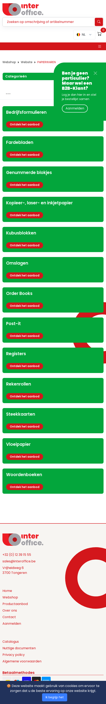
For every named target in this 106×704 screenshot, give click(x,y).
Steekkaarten (20, 414)
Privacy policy (13, 654)
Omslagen (17, 263)
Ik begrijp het (55, 697)
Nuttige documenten (19, 648)
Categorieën (16, 76)
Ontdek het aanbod (24, 124)
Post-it (13, 323)
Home (7, 590)
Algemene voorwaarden (21, 661)
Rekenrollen (18, 384)
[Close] (95, 73)
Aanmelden (75, 108)
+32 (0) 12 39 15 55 (16, 554)
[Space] (22, 539)
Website (26, 62)
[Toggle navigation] (100, 46)
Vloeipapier (18, 444)
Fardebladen (19, 142)
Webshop (9, 62)
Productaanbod (15, 604)
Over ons (9, 610)
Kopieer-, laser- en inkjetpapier (39, 203)
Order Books (19, 293)
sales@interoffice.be (19, 561)
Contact (9, 617)
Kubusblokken (21, 233)
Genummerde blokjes (29, 172)
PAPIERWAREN (46, 62)
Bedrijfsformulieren (26, 112)
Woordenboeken (24, 475)
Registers (16, 354)
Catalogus (10, 641)
